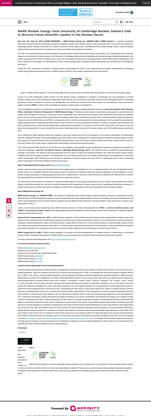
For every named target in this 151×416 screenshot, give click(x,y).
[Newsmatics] (9, 215)
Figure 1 (23, 332)
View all (146, 3)
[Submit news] (9, 200)
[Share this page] (129, 22)
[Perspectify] (9, 205)
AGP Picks (6, 3)
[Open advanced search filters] (121, 22)
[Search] (103, 22)
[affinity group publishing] (9, 210)
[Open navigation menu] (23, 22)
